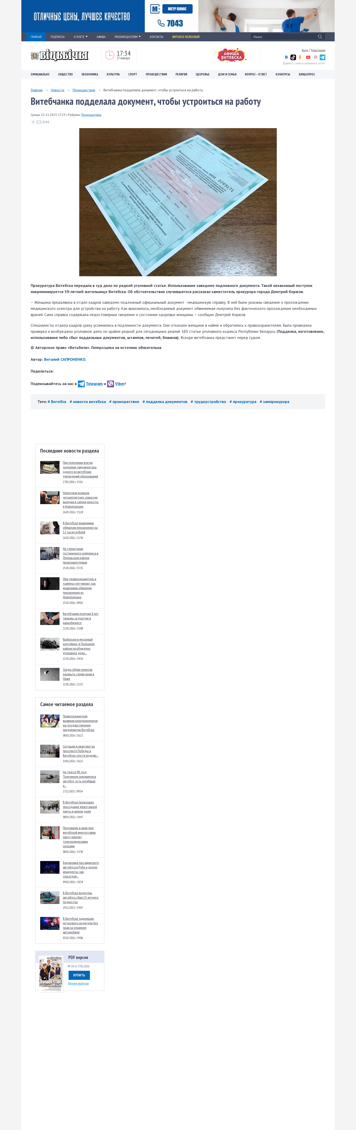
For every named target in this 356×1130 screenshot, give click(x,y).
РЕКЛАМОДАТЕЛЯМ (128, 37)
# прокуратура (243, 401)
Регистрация (318, 50)
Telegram (90, 383)
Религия (181, 74)
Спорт (132, 74)
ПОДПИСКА (58, 37)
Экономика (90, 74)
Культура (113, 74)
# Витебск (57, 401)
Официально (40, 74)
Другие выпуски (78, 983)
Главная (36, 90)
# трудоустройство (209, 401)
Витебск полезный (185, 37)
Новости (57, 90)
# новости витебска (88, 401)
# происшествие (124, 401)
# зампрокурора (274, 401)
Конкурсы (283, 74)
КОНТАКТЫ (156, 37)
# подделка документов (165, 401)
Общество (65, 74)
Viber (116, 383)
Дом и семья (227, 74)
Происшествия (156, 74)
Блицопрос (307, 74)
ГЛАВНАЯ (36, 37)
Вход (305, 50)
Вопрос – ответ (256, 74)
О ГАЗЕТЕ (81, 37)
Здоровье (203, 74)
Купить (79, 975)
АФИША (101, 37)
